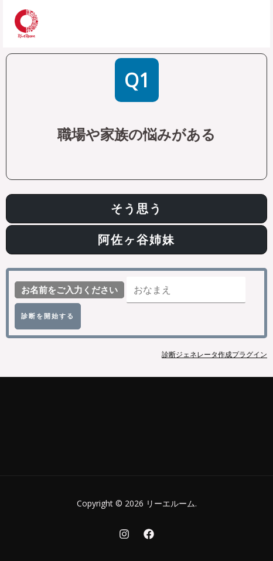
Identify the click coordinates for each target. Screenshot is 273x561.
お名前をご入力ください (69, 290)
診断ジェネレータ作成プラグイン (214, 354)
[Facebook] (149, 534)
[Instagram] (124, 534)
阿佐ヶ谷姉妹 (136, 239)
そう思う (136, 208)
